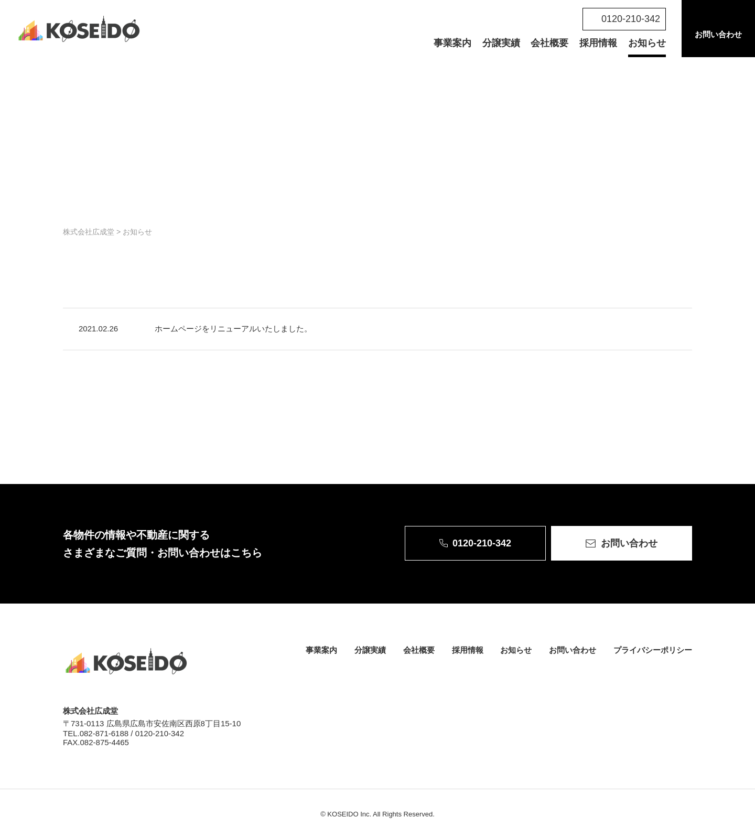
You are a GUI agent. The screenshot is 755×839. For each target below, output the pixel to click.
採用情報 (598, 43)
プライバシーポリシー (652, 650)
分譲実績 (501, 43)
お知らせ (647, 43)
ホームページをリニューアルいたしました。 (233, 329)
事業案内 (452, 43)
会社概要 (549, 43)
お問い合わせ (718, 34)
